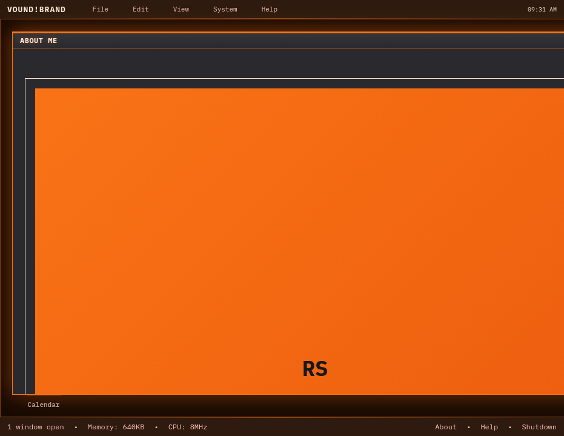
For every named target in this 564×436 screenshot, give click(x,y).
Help (489, 426)
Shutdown (539, 426)
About (446, 426)
